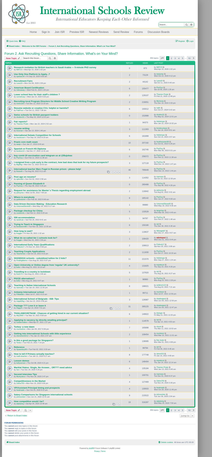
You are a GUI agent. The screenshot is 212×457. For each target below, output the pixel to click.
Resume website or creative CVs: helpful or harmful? (41, 108)
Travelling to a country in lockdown (32, 271)
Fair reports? (20, 121)
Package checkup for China (28, 210)
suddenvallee (21, 322)
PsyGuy (160, 87)
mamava (160, 177)
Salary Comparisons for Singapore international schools (43, 394)
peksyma (20, 193)
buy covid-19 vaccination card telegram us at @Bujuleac (43, 155)
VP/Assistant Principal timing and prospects (37, 388)
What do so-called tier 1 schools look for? (35, 238)
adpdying (20, 404)
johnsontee (20, 397)
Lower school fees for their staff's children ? (37, 94)
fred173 (19, 274)
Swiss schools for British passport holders (36, 115)
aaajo (18, 144)
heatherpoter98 (163, 142)
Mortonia (160, 101)
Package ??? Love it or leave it (30, 305)
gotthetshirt (20, 199)
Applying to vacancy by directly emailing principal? (40, 320)
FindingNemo (21, 260)
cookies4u (20, 213)
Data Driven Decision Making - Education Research (40, 204)
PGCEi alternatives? (24, 278)
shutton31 (20, 117)
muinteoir (160, 292)
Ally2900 (19, 315)
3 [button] (175, 58)
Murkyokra (20, 376)
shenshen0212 (22, 336)
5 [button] (182, 58)
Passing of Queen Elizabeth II (29, 183)
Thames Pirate (162, 94)
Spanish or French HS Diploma (30, 148)
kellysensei (20, 363)
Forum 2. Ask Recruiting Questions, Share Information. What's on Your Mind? (61, 53)
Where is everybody (24, 197)
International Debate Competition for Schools (37, 135)
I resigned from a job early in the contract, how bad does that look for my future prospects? (61, 162)
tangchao (160, 210)
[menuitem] (22, 41)
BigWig (19, 165)
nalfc (158, 108)
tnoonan (19, 131)
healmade (20, 390)
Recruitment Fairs (23, 81)
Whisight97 (161, 231)
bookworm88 (21, 227)
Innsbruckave (162, 128)
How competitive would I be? (29, 401)
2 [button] (171, 58)
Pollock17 (20, 247)
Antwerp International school (29, 292)
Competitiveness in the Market (30, 381)
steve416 (160, 354)
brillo (18, 267)
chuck (159, 327)
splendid (19, 179)
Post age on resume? (25, 177)
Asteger (160, 313)
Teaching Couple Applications (29, 251)
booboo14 (20, 151)
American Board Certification (29, 87)
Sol (17, 370)
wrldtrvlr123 (161, 285)
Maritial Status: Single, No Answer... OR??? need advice (43, 367)
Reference (19, 347)
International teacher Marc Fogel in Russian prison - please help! (47, 169)
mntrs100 (20, 103)
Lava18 (19, 83)
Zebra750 (20, 383)
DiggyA (19, 308)
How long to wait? (23, 231)
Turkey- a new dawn (24, 327)
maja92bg (20, 301)
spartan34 (20, 76)
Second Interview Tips (25, 374)
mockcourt (20, 137)
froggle (19, 233)
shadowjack (161, 299)
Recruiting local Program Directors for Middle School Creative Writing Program (55, 101)
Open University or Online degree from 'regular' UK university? (46, 265)
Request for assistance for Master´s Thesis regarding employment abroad (52, 190)
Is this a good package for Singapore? (33, 340)
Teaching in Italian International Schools (35, 285)
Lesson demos (21, 360)
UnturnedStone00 (23, 206)
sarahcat (19, 220)
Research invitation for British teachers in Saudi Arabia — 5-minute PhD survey (55, 67)
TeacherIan (20, 254)
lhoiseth (19, 171)
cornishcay (20, 97)
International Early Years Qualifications (34, 244)
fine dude (160, 340)
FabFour (19, 110)
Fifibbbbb (20, 294)
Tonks (18, 343)
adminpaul (161, 238)
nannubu (20, 288)
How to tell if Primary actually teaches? (34, 354)
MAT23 (19, 70)
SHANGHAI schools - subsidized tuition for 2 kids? (40, 258)
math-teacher (21, 356)
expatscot (160, 265)
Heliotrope (161, 121)
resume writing (21, 128)
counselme (20, 329)
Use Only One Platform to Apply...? (32, 74)
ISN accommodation (24, 217)
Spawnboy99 (21, 349)
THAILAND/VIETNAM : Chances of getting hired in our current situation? (51, 313)
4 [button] (178, 58)
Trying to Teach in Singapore (29, 224)
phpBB (91, 448)
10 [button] (189, 58)
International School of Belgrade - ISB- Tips (36, 299)
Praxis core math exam (26, 142)
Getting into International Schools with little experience (42, 333)
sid (158, 224)
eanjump (160, 74)
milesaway (20, 90)
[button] (162, 58)
